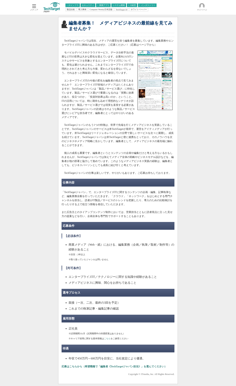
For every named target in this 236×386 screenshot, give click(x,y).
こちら (107, 338)
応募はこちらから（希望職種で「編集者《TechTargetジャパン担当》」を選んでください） (114, 366)
